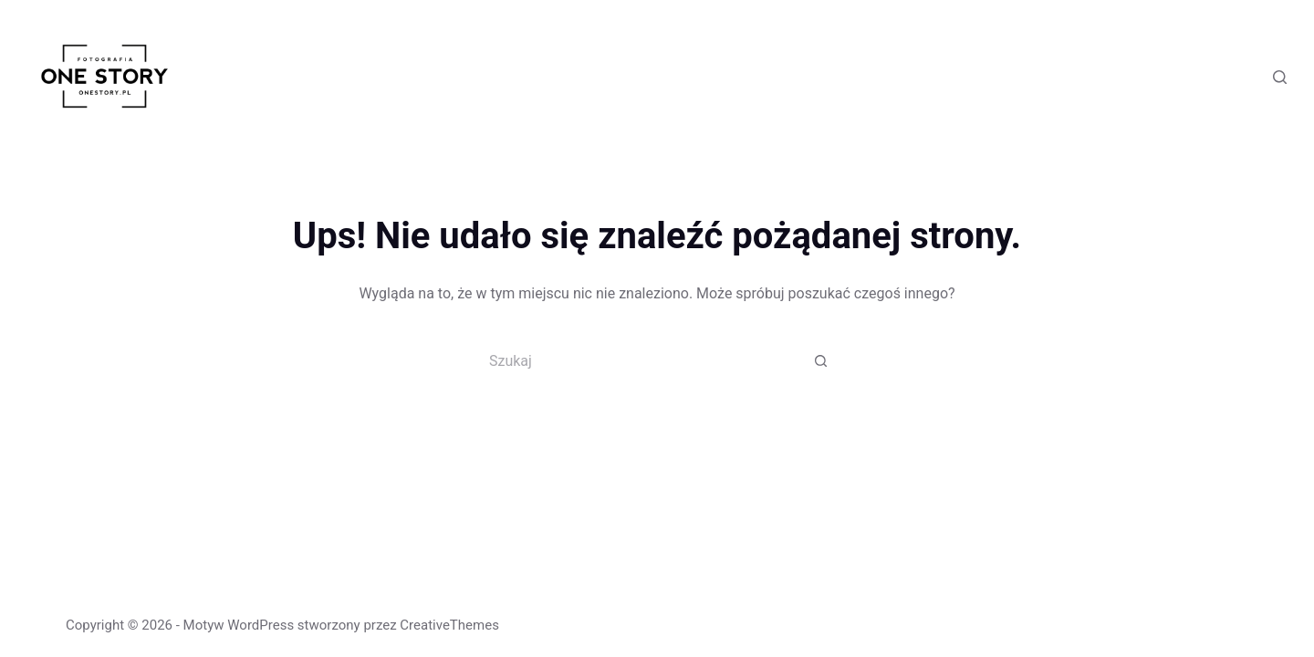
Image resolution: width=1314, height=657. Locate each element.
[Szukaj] (1280, 77)
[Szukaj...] (638, 360)
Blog (1070, 76)
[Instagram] (1248, 77)
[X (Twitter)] (1220, 77)
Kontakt (1132, 76)
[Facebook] (1193, 77)
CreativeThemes (449, 625)
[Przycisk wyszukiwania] (821, 360)
